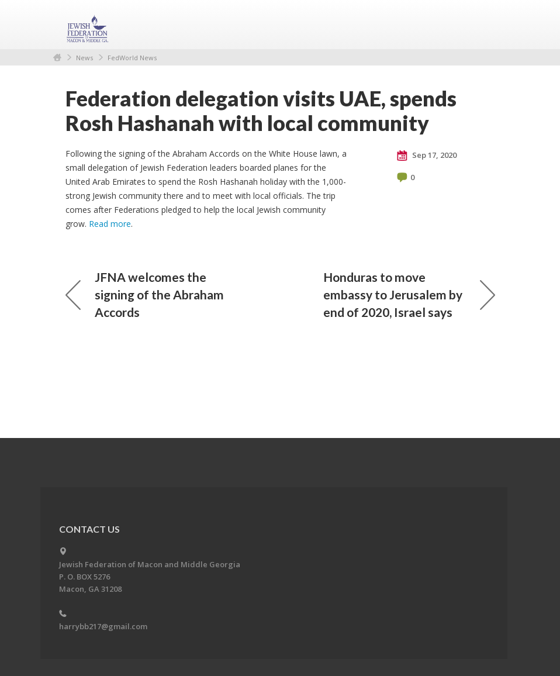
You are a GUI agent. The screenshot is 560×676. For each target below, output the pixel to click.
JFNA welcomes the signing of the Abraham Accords (144, 294)
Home (57, 57)
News (84, 57)
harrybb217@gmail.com (103, 626)
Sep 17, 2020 (427, 155)
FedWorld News (132, 57)
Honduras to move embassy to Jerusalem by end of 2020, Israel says (409, 294)
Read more (110, 223)
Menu (481, 24)
